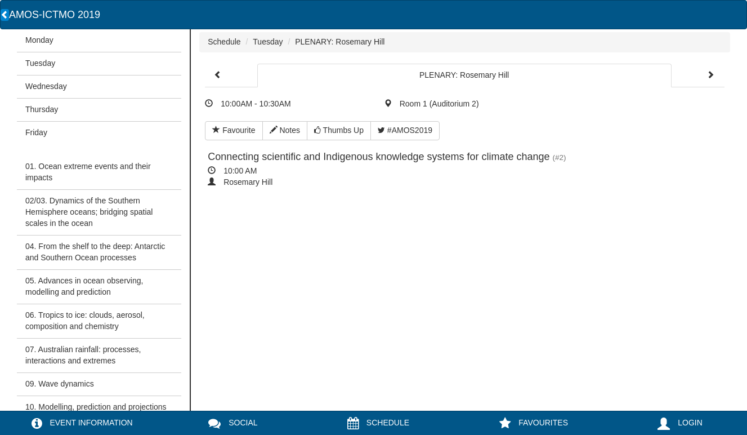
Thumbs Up (339, 130)
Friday (36, 132)
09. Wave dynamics (59, 383)
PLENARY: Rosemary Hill (339, 41)
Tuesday (40, 63)
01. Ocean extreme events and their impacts (88, 172)
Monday (39, 40)
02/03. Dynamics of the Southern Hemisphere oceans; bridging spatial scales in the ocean (89, 212)
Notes (285, 130)
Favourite (233, 130)
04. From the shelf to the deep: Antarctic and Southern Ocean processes (95, 252)
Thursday (41, 109)
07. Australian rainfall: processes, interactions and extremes (83, 355)
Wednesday (46, 86)
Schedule (224, 41)
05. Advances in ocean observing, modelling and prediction (84, 286)
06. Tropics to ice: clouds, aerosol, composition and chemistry (85, 320)
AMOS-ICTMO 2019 (54, 14)
